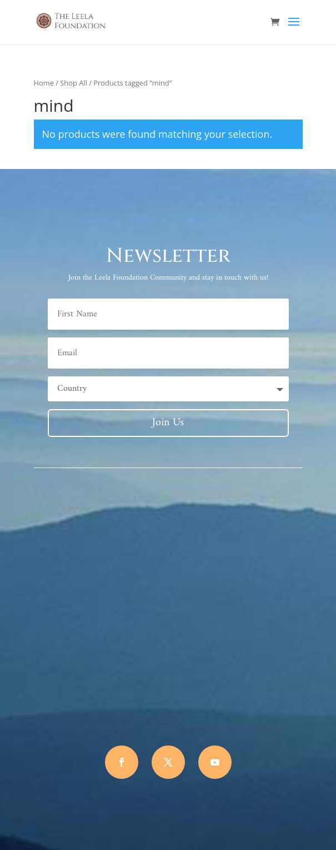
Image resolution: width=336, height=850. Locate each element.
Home (44, 83)
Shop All (73, 83)
